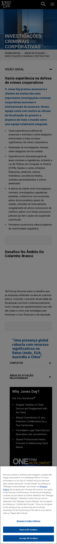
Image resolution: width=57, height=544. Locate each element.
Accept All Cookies (28, 540)
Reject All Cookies (28, 531)
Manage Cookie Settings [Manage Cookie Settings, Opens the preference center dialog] (28, 523)
